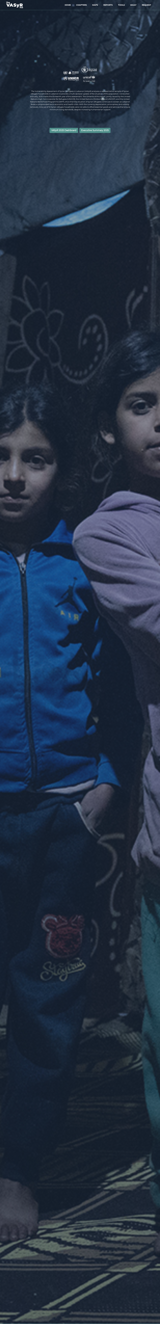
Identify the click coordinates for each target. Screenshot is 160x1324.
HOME (68, 5)
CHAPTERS (81, 5)
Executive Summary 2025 (95, 130)
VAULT (133, 5)
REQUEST (146, 5)
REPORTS (108, 5)
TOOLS (121, 5)
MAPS (95, 5)
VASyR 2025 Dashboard (63, 130)
